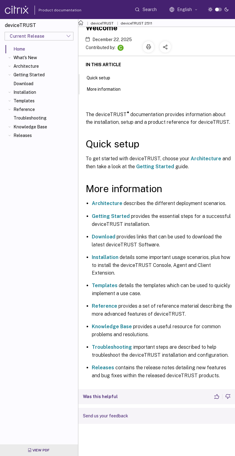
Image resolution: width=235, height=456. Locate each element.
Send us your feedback (105, 415)
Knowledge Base (30, 126)
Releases (22, 135)
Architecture (26, 66)
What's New (25, 57)
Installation (24, 92)
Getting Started (29, 74)
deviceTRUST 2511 (136, 23)
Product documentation (52, 10)
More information (107, 89)
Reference (24, 109)
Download (23, 83)
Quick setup (102, 77)
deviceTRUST (102, 23)
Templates (24, 100)
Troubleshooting (30, 118)
